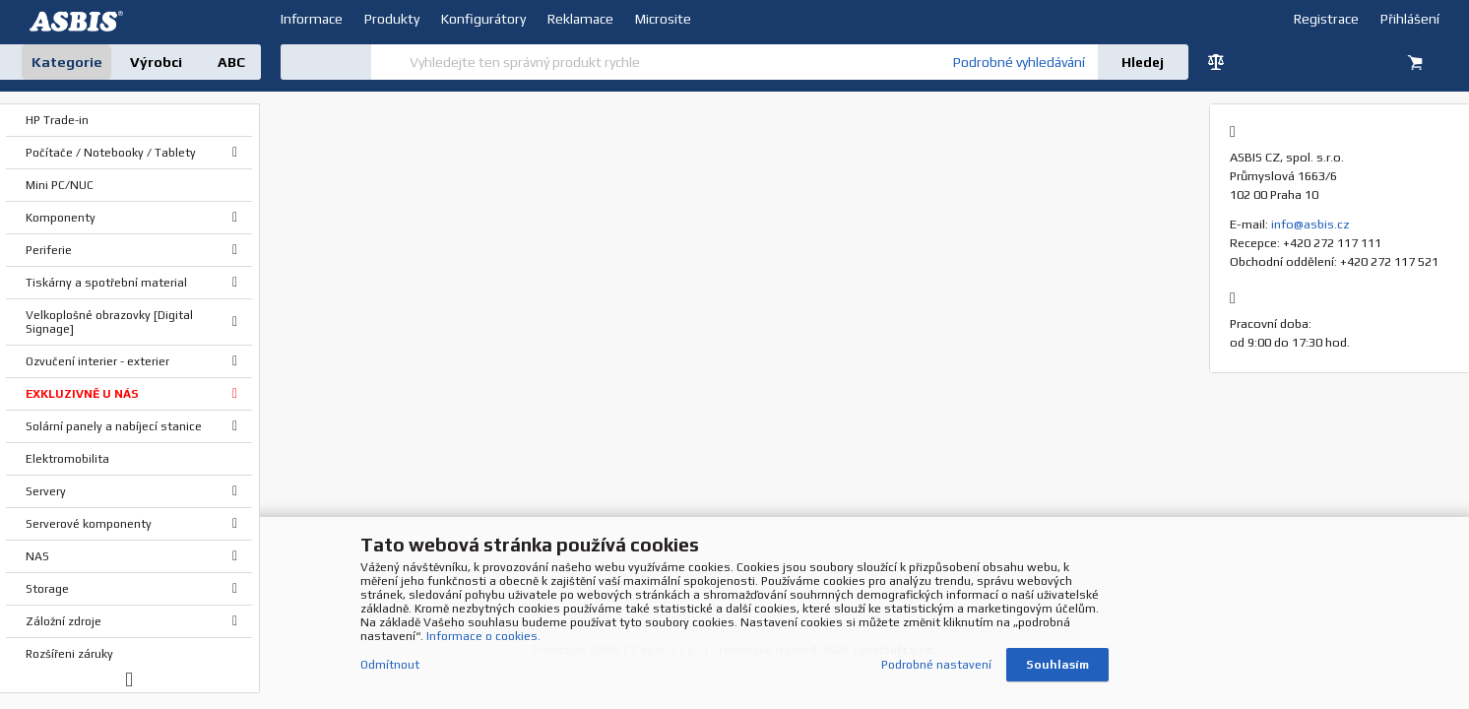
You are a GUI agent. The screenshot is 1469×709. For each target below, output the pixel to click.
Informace (312, 19)
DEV (79, 21)
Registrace (1326, 19)
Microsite (663, 19)
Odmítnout (389, 668)
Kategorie (67, 62)
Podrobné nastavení (936, 668)
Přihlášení (1409, 19)
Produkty (391, 19)
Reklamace (580, 19)
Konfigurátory (483, 19)
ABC (231, 62)
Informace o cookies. (483, 639)
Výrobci (156, 62)
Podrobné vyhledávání (1019, 62)
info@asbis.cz (1310, 224)
